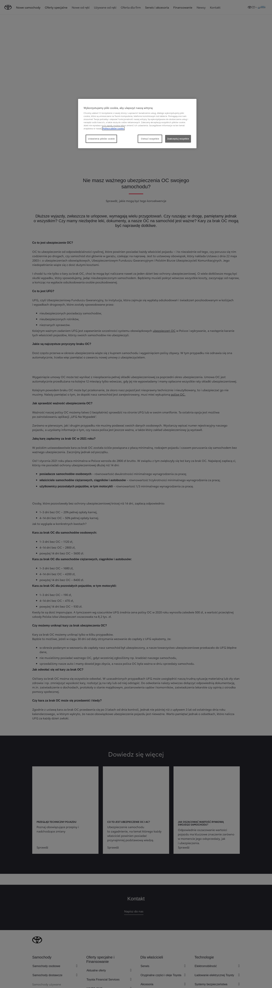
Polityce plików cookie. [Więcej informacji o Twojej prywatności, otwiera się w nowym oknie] (113, 128)
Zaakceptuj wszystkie (178, 138)
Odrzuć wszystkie (150, 138)
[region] (137, 123)
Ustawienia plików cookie (101, 138)
